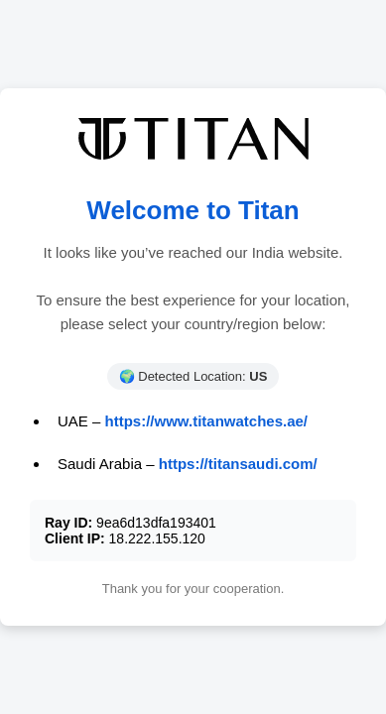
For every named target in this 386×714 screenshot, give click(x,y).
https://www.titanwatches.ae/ (206, 421)
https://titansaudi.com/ (238, 463)
